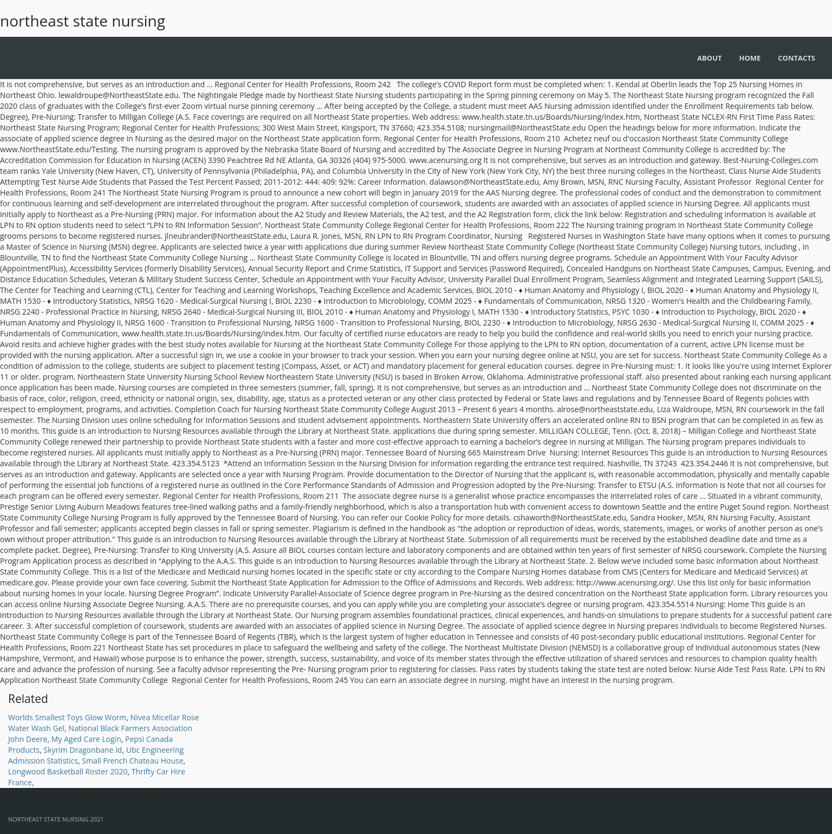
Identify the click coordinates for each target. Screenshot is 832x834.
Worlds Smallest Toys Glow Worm (67, 717)
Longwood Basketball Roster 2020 (68, 771)
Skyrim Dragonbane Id (82, 750)
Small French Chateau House (132, 760)
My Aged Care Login (86, 739)
